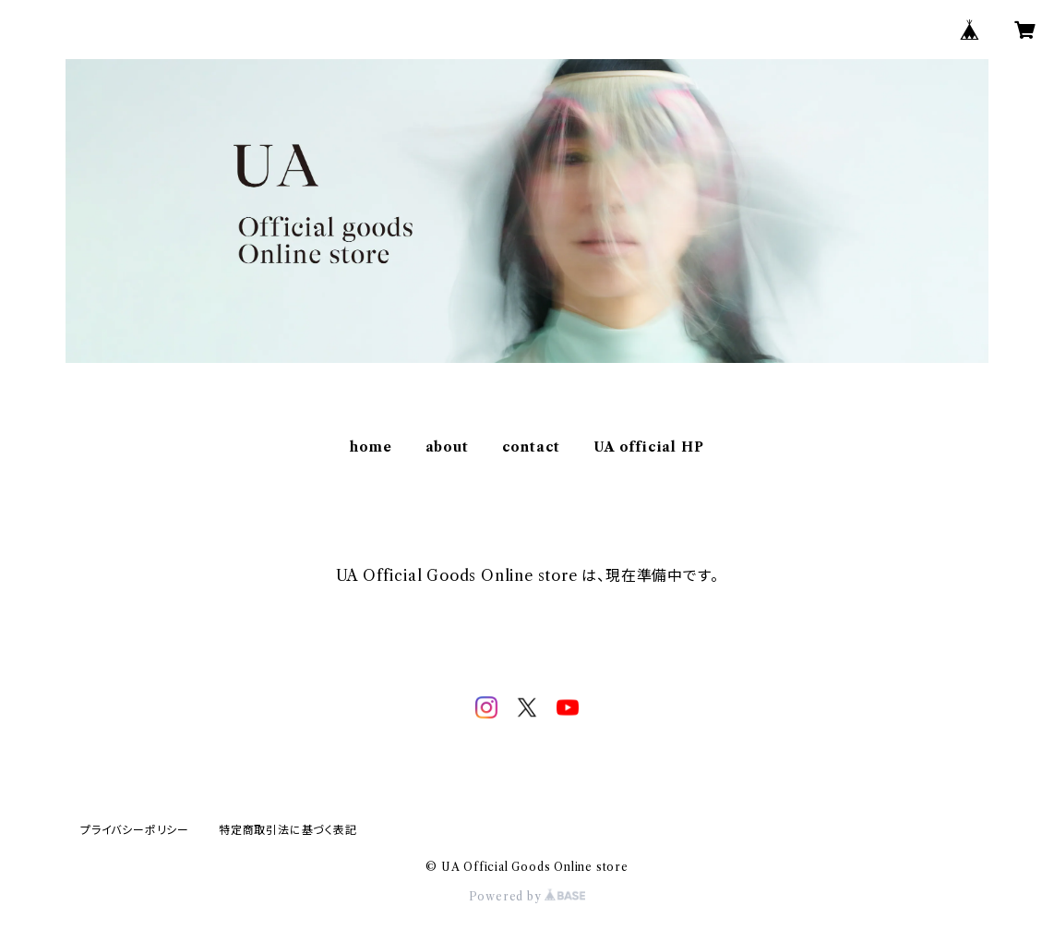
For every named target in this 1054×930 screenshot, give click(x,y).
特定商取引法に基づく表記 (288, 830)
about (447, 447)
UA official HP (648, 447)
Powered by (527, 896)
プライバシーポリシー (134, 830)
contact (531, 447)
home (370, 447)
